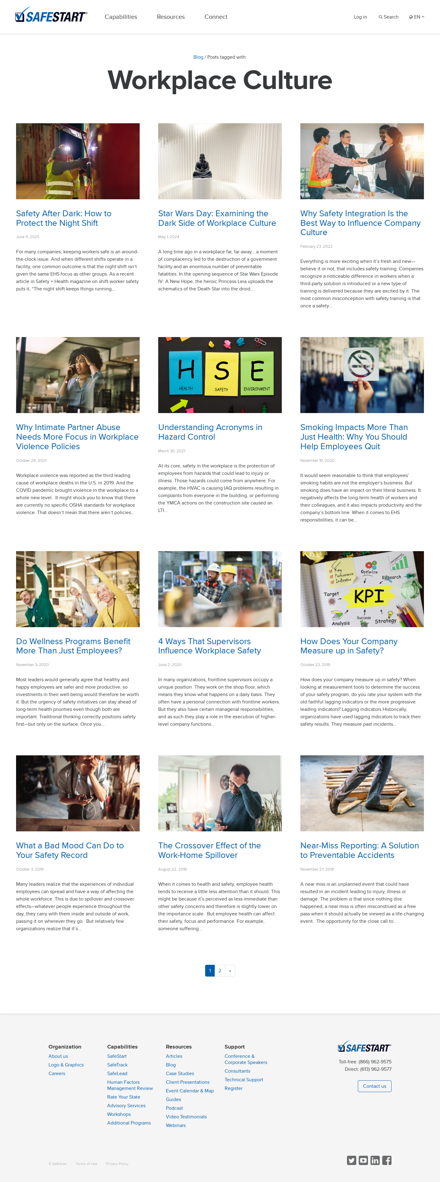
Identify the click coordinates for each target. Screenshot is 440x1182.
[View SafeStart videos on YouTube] (363, 1163)
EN (417, 17)
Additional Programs (129, 1123)
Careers (57, 1073)
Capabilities (121, 17)
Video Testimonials (186, 1117)
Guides (173, 1099)
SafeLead (117, 1073)
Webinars (176, 1125)
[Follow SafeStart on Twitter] (351, 1163)
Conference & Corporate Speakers (246, 1059)
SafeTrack (117, 1065)
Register (234, 1088)
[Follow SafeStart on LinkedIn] (374, 1163)
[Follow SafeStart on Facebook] (386, 1163)
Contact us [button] (374, 1086)
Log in (360, 17)
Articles (174, 1056)
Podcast (174, 1108)
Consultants (237, 1071)
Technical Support (244, 1080)
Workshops (119, 1114)
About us (58, 1056)
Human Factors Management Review (130, 1085)
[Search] (388, 17)
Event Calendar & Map (190, 1091)
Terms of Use (86, 1164)
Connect (216, 17)
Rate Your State (123, 1097)
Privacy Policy (117, 1164)
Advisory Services (126, 1106)
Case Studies (180, 1073)
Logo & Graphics (66, 1065)
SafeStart (117, 1056)
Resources (171, 17)
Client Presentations (187, 1082)
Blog (198, 57)
